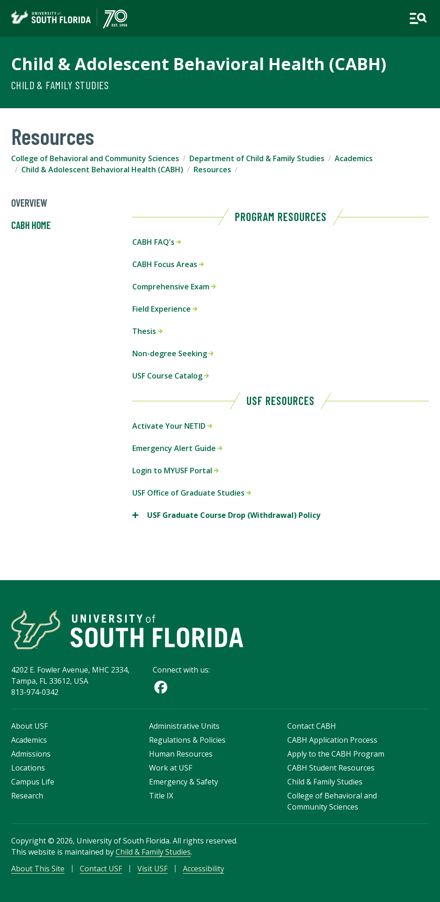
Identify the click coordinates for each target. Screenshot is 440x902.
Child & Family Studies (60, 85)
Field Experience (164, 309)
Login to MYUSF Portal (175, 470)
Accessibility (203, 868)
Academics (354, 158)
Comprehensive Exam (174, 286)
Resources (212, 169)
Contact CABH (311, 726)
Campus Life (32, 782)
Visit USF (152, 868)
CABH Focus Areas (168, 264)
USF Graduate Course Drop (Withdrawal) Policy (226, 515)
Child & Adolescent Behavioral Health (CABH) (198, 63)
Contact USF (101, 868)
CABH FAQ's (156, 242)
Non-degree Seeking (173, 353)
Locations (28, 768)
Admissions (31, 754)
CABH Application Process (332, 740)
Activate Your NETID (172, 426)
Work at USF (170, 768)
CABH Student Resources (331, 768)
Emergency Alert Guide (177, 448)
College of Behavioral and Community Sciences (95, 158)
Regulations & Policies (187, 740)
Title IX (161, 796)
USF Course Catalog (170, 376)
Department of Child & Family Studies (256, 158)
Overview (29, 203)
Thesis (147, 331)
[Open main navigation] (418, 18)
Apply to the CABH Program (335, 754)
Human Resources (181, 754)
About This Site (38, 868)
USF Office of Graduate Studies (191, 493)
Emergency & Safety (183, 782)
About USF (29, 726)
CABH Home (31, 225)
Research (27, 796)
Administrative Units (184, 726)
